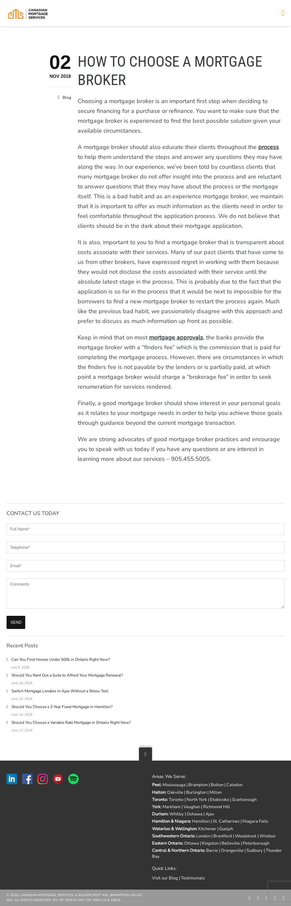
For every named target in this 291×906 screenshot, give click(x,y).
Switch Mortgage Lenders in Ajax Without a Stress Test (59, 691)
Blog (67, 97)
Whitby (176, 814)
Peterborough (256, 843)
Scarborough (244, 800)
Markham (172, 807)
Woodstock (246, 836)
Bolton (217, 785)
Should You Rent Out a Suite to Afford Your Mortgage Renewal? (67, 675)
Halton (158, 792)
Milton (215, 792)
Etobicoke (219, 800)
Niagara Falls (255, 821)
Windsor (268, 836)
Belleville (231, 843)
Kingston (210, 843)
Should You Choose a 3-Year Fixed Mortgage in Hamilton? (61, 706)
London (203, 836)
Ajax (209, 814)
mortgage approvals (176, 337)
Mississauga (174, 785)
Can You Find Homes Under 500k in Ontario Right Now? (60, 659)
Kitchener (207, 829)
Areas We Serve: (169, 776)
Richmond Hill (216, 807)
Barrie (212, 850)
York (156, 807)
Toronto (159, 800)
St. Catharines (226, 821)
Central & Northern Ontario (178, 850)
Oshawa (195, 814)
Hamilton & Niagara (171, 821)
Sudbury (254, 850)
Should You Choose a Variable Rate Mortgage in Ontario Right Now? (71, 722)
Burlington (196, 792)
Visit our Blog (165, 878)
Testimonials (193, 878)
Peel (156, 785)
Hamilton (201, 821)
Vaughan (192, 807)
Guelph (226, 829)
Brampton (198, 785)
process (268, 147)
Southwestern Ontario (173, 836)
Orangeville (232, 850)
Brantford (222, 836)
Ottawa (191, 843)
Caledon (234, 785)
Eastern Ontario (167, 843)
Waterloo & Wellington (174, 829)
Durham (159, 814)
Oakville (175, 792)
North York (196, 800)
